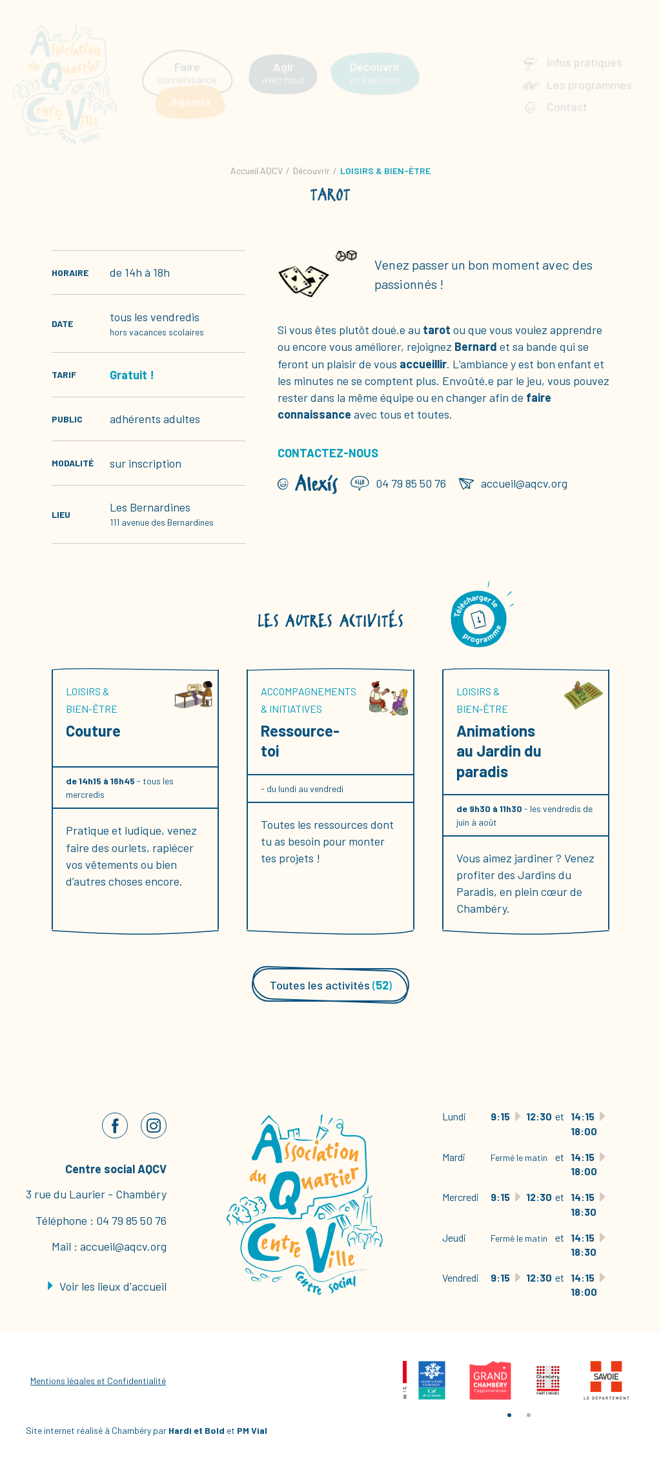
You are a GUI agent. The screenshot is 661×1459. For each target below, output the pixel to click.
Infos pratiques (584, 52)
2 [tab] (528, 1415)
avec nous (283, 62)
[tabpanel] (432, 1380)
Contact (567, 95)
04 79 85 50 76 (131, 1220)
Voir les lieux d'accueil (107, 1286)
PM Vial (252, 1430)
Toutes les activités (331, 985)
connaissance (187, 62)
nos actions (375, 62)
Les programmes (589, 73)
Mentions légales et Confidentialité (98, 1380)
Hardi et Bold (196, 1430)
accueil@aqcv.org (123, 1246)
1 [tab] (509, 1415)
